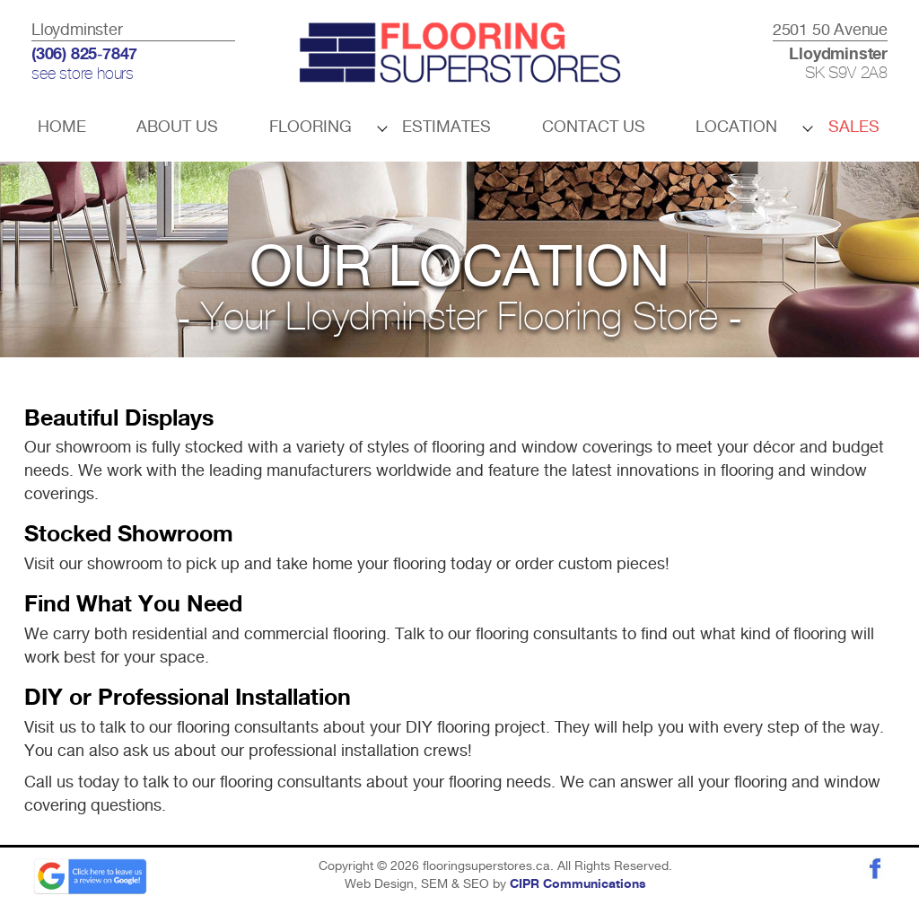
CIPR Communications (578, 884)
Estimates (446, 126)
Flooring (310, 126)
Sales (854, 126)
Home (62, 126)
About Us (177, 126)
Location (736, 126)
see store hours (82, 74)
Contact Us (593, 126)
